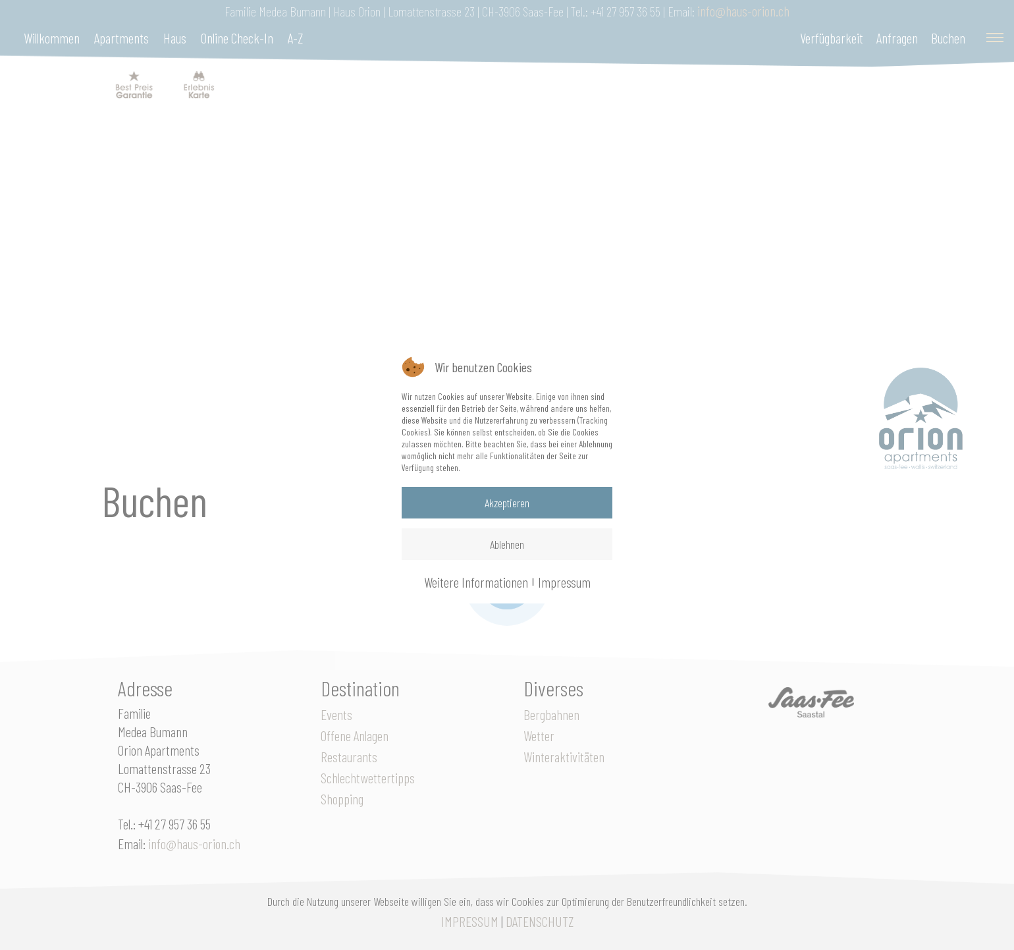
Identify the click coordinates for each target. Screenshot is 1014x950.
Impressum (564, 581)
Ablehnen (507, 544)
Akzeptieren (507, 502)
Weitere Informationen (476, 581)
